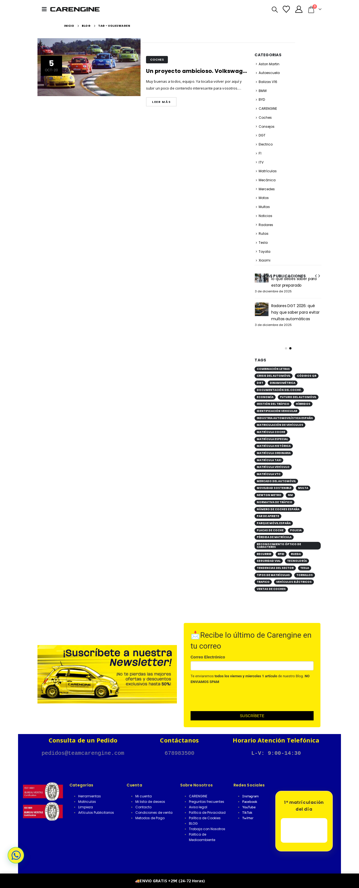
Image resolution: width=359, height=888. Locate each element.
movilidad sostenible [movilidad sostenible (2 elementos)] (274, 481)
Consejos (267, 126)
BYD (262, 99)
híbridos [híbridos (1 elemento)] (303, 397)
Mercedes (267, 189)
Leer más (161, 102)
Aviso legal (198, 800)
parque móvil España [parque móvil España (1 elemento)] (274, 517)
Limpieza (85, 800)
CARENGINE (268, 108)
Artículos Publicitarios (96, 806)
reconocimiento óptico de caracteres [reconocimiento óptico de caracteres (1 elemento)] (279, 539)
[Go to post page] (261, 276)
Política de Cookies (205, 811)
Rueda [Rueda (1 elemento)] (296, 547)
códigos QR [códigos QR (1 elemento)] (306, 369)
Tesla (263, 242)
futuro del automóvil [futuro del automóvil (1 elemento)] (298, 390)
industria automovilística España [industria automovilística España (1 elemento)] (285, 411)
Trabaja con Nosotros (207, 822)
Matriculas (87, 795)
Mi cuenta (143, 789)
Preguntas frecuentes (206, 795)
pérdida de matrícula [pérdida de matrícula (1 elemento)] (274, 530)
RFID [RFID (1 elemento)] (281, 547)
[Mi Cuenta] (298, 9)
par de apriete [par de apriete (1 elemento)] (268, 509)
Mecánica (267, 180)
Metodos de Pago (150, 811)
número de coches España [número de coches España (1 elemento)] (278, 503)
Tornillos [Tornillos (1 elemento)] (304, 568)
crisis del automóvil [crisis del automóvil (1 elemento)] (273, 369)
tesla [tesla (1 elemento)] (304, 561)
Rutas (263, 233)
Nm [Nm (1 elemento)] (290, 488)
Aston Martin (269, 64)
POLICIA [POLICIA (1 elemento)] (296, 524)
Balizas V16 (268, 81)
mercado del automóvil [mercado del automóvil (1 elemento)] (276, 475)
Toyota (264, 251)
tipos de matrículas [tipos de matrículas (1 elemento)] (273, 568)
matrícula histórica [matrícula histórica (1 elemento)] (274, 439)
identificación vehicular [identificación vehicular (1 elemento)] (277, 404)
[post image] (89, 67)
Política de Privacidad (207, 806)
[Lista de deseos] (286, 9)
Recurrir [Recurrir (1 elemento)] (264, 547)
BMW (263, 90)
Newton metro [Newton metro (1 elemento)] (269, 488)
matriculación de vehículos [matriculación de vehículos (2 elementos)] (280, 418)
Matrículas (268, 171)
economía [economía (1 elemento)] (265, 390)
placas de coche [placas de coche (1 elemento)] (270, 524)
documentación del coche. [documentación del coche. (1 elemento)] (279, 383)
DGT (262, 135)
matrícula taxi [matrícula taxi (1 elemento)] (269, 454)
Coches (157, 59)
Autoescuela (269, 72)
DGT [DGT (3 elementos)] (260, 376)
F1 (260, 153)
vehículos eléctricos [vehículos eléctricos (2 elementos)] (294, 575)
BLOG (193, 817)
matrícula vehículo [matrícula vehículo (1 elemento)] (273, 460)
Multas (264, 206)
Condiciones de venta (154, 806)
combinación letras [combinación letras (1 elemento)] (273, 362)
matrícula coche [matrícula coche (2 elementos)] (271, 425)
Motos (264, 197)
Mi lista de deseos (150, 795)
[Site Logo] (75, 9)
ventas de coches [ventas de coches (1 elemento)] (271, 582)
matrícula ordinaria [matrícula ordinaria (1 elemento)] (274, 446)
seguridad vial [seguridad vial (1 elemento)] (269, 554)
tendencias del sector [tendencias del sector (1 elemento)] (275, 561)
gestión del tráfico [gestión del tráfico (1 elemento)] (273, 397)
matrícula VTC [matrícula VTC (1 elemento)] (269, 467)
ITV (261, 162)
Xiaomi (264, 260)
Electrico (266, 144)
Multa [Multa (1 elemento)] (303, 481)
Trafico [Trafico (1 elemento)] (263, 575)
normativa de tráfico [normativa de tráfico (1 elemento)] (274, 496)
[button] (46, 9)
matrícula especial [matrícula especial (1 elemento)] (272, 432)
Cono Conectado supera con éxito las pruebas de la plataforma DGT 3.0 (296, 305)
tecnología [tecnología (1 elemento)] (297, 554)
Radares (266, 224)
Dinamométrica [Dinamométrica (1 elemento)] (282, 376)
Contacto (143, 800)
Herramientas (89, 789)
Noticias (265, 215)
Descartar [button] (215, 880)
